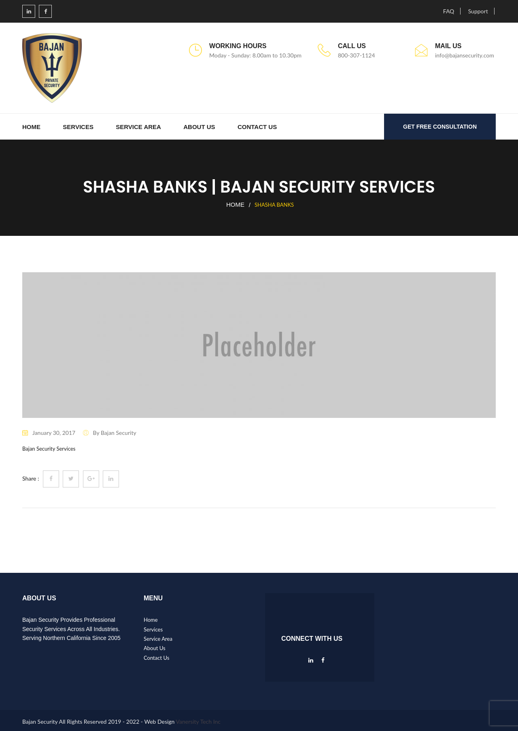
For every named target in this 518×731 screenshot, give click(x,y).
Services (78, 126)
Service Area (138, 126)
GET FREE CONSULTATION (440, 126)
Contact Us (257, 126)
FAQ (448, 11)
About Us (199, 126)
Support (478, 11)
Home (31, 126)
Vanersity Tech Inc (198, 721)
